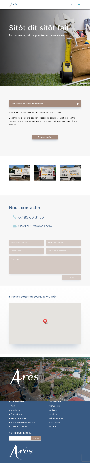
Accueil (14, 406)
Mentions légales (18, 418)
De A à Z (53, 427)
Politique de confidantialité (23, 422)
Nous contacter (45, 137)
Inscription (15, 410)
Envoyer (71, 277)
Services (53, 414)
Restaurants (54, 422)
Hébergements (56, 418)
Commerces (54, 406)
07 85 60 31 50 (31, 217)
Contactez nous (18, 414)
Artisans (53, 410)
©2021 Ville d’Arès (19, 427)
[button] (46, 321)
